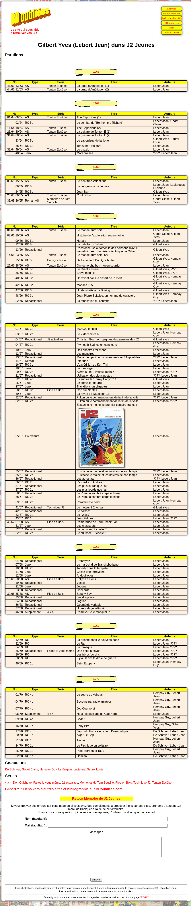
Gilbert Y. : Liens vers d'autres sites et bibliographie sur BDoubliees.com (63, 789)
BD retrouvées (172, 23)
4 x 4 (8, 782)
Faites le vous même (46, 782)
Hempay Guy (48, 769)
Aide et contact (171, 32)
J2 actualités (70, 782)
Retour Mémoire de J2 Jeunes (96, 798)
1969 (96, 625)
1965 (96, 166)
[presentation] (96, 871)
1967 (96, 314)
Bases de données (171, 13)
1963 (96, 71)
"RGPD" (144, 901)
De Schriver (12, 769)
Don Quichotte (22, 782)
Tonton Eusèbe (162, 782)
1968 (96, 546)
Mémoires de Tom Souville (97, 782)
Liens (171, 27)
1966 (96, 215)
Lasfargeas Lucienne (71, 769)
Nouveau (171, 8)
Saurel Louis (95, 769)
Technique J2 (142, 782)
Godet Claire (30, 769)
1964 (96, 103)
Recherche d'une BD (172, 18)
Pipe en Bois (123, 782)
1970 (96, 678)
